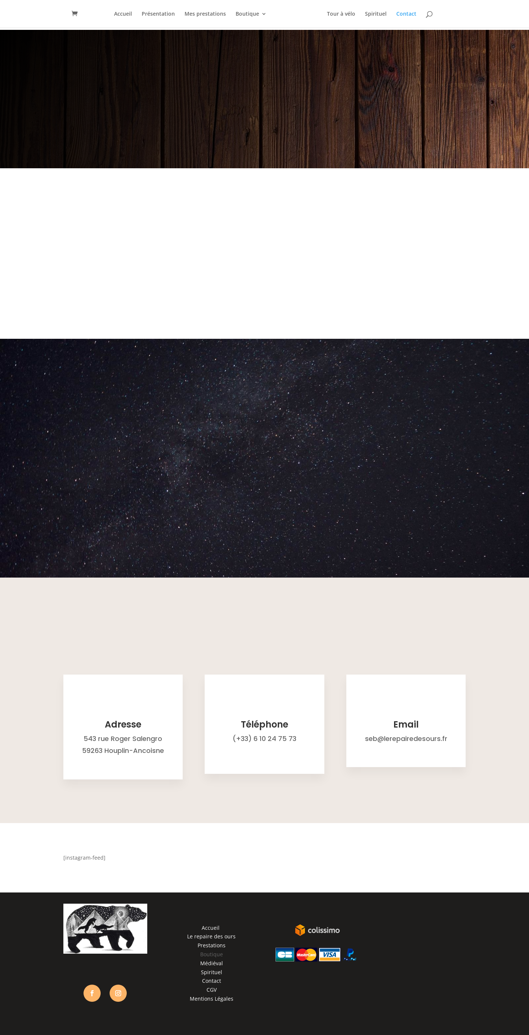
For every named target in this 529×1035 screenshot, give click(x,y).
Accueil (123, 14)
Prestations (212, 945)
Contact (406, 14)
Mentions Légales (211, 998)
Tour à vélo (341, 14)
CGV (212, 989)
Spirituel (376, 14)
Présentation (158, 14)
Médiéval (211, 963)
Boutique (247, 14)
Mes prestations (205, 14)
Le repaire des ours (211, 936)
